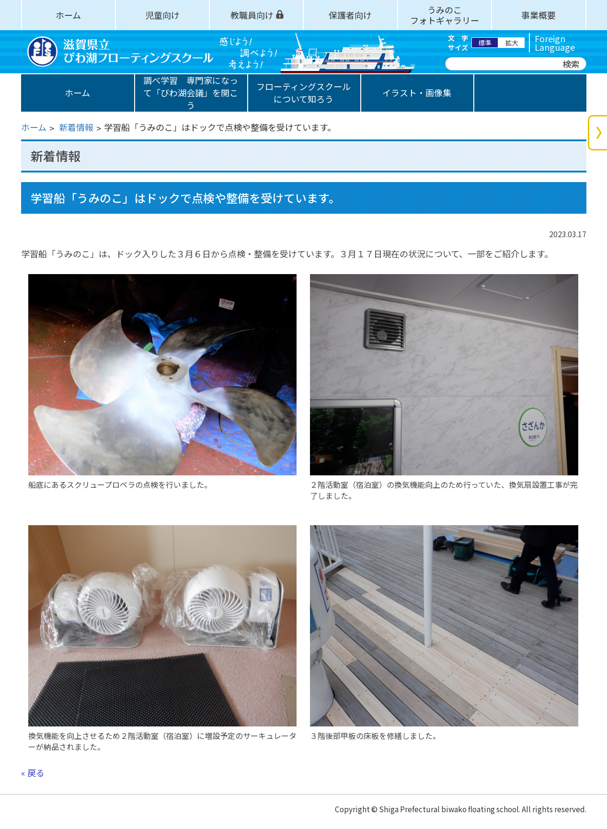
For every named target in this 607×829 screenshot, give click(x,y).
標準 (485, 42)
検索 (571, 63)
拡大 (511, 42)
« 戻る (33, 772)
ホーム (33, 127)
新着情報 (76, 127)
